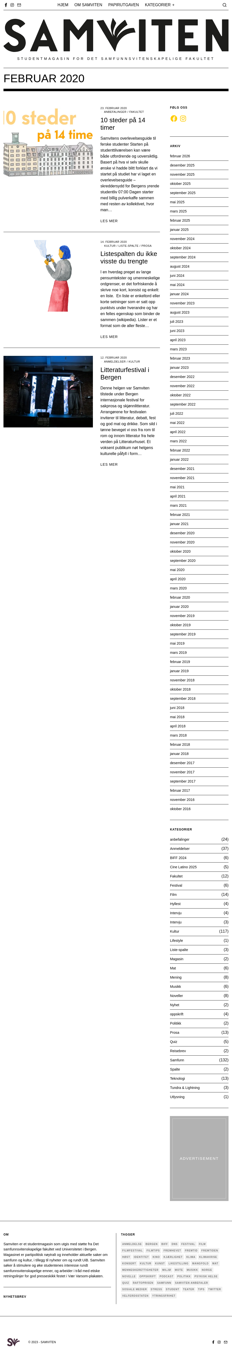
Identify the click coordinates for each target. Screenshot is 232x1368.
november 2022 (183, 386)
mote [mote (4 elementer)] (179, 1270)
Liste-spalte (128, 245)
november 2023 (183, 303)
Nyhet (175, 1005)
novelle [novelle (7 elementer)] (129, 1276)
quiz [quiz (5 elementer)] (125, 1283)
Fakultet (136, 111)
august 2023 (181, 312)
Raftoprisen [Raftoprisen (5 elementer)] (143, 1283)
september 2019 (184, 634)
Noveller (177, 996)
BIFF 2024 (179, 858)
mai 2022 (178, 422)
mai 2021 (178, 487)
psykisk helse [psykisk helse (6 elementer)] (206, 1276)
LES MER (109, 221)
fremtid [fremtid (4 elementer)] (191, 1250)
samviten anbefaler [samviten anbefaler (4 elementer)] (191, 1283)
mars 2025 (179, 211)
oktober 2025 (181, 183)
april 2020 (178, 579)
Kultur (110, 245)
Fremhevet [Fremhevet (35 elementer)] (172, 1250)
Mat (173, 968)
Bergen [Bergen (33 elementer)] (152, 1244)
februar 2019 (181, 662)
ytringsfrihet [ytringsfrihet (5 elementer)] (164, 1295)
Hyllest (176, 904)
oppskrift (177, 1014)
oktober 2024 (181, 248)
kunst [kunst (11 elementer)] (160, 1263)
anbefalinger (115, 111)
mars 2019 (179, 652)
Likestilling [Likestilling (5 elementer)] (179, 1263)
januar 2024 (180, 294)
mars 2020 (179, 588)
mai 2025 (178, 202)
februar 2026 (181, 156)
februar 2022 (181, 450)
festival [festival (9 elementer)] (188, 1244)
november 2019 (183, 616)
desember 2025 (183, 165)
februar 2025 (181, 220)
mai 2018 (178, 717)
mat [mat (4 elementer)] (215, 1263)
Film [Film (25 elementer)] (202, 1244)
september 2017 (184, 781)
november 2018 (183, 680)
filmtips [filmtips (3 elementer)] (153, 1250)
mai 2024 (178, 285)
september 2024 (184, 257)
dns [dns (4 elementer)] (175, 1244)
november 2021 (183, 478)
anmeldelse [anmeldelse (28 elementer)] (132, 1244)
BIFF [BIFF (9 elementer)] (164, 1244)
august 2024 (181, 266)
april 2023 (178, 340)
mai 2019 (178, 643)
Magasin (177, 959)
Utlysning (178, 1097)
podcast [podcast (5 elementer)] (166, 1276)
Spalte (175, 1069)
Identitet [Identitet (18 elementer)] (141, 1257)
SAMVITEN (48, 1342)
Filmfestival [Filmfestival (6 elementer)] (132, 1250)
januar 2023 (180, 367)
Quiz (174, 1041)
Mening (176, 977)
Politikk (176, 1023)
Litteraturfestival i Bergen (124, 373)
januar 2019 (180, 671)
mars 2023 (179, 349)
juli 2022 (177, 413)
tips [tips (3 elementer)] (201, 1289)
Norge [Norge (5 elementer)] (207, 1270)
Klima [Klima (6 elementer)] (190, 1257)
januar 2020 (180, 606)
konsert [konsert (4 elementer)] (129, 1263)
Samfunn (178, 1060)
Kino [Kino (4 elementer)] (156, 1257)
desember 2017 (183, 763)
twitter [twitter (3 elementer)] (214, 1289)
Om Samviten (88, 5)
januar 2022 (180, 459)
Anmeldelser (115, 361)
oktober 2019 (181, 625)
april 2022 (178, 432)
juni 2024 (178, 275)
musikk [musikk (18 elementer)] (192, 1270)
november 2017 (183, 772)
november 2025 (183, 174)
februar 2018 (181, 744)
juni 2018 (178, 707)
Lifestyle (177, 940)
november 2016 (183, 799)
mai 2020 (178, 570)
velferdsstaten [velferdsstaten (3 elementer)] (135, 1295)
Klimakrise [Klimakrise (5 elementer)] (208, 1257)
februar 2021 (181, 514)
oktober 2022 (181, 395)
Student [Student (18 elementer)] (172, 1289)
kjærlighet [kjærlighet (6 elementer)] (173, 1257)
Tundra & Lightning (186, 1087)
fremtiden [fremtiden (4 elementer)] (209, 1250)
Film (173, 894)
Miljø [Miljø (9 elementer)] (166, 1270)
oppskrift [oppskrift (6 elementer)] (147, 1276)
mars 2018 (179, 735)
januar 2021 (180, 524)
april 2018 (178, 726)
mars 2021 (179, 505)
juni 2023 (178, 331)
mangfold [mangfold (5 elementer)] (200, 1263)
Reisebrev (179, 1051)
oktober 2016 (181, 809)
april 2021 (178, 496)
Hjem (63, 5)
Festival (177, 885)
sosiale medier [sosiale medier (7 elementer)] (134, 1289)
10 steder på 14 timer (122, 123)
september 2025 (184, 193)
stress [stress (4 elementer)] (156, 1289)
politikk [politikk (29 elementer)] (184, 1276)
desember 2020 (183, 533)
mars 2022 (179, 441)
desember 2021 (183, 468)
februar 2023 (181, 358)
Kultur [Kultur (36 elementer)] (145, 1263)
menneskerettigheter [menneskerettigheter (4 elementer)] (140, 1270)
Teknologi (178, 1078)
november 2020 (183, 542)
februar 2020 (181, 597)
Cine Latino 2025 (185, 867)
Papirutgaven (123, 5)
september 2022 (184, 404)
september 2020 (184, 560)
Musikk (176, 986)
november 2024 (183, 239)
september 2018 (184, 698)
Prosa (147, 245)
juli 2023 (177, 321)
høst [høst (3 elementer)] (126, 1257)
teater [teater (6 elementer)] (188, 1289)
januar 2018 (180, 753)
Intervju (176, 913)
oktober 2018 (181, 689)
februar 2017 (181, 790)
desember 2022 (183, 376)
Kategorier (158, 5)
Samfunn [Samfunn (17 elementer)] (164, 1283)
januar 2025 (180, 229)
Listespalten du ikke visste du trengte (128, 257)
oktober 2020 (181, 551)
